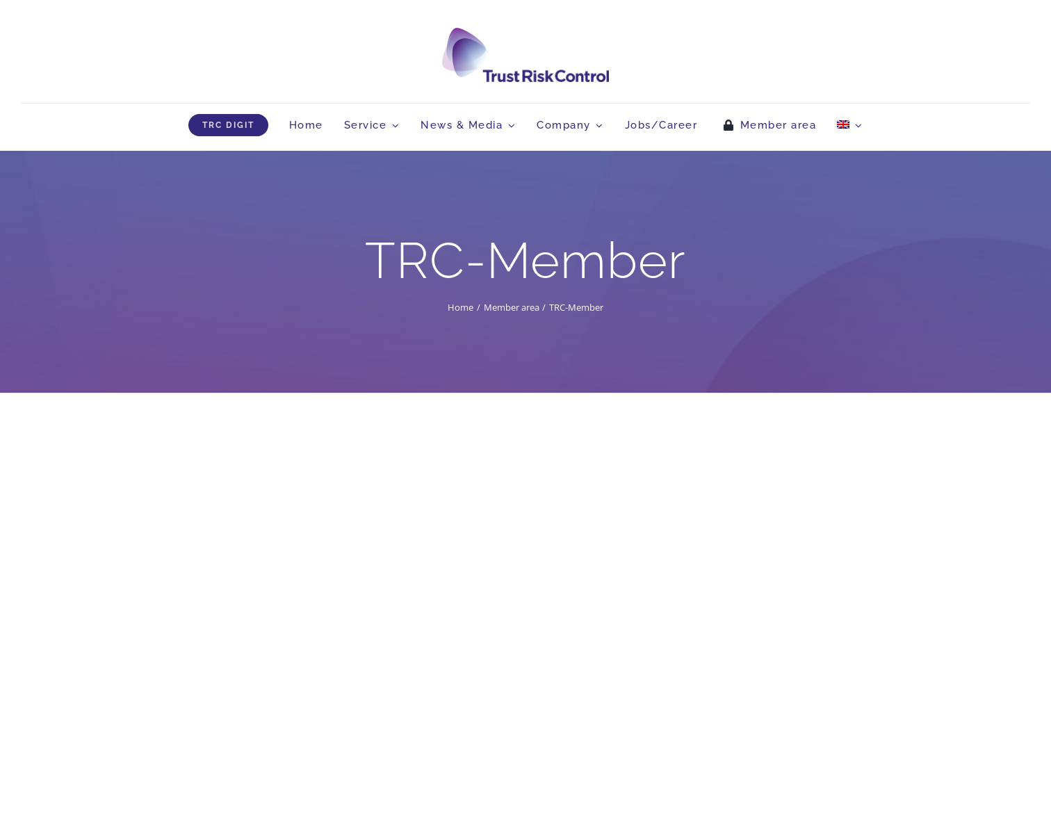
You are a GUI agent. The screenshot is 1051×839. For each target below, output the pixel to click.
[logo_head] (525, 34)
